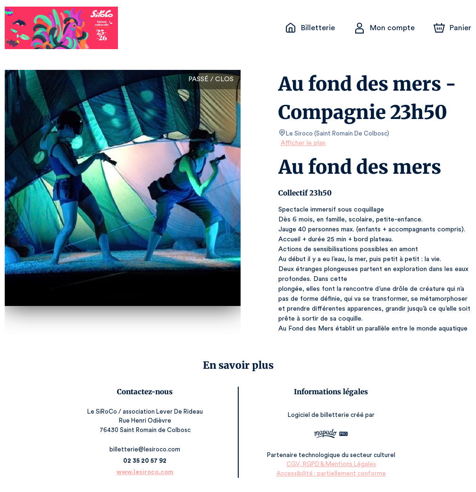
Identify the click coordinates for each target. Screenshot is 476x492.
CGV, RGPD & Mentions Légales (331, 463)
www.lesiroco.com (146, 471)
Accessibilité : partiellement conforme (330, 472)
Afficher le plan (302, 143)
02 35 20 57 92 (145, 460)
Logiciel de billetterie (318, 414)
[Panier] (452, 27)
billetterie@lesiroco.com (145, 449)
